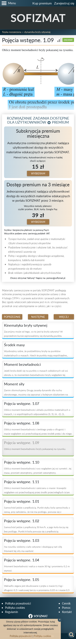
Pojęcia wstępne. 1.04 (21, 560)
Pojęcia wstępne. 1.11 (21, 482)
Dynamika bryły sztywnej (37, 31)
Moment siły (14, 384)
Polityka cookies (15, 607)
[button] (8, 3)
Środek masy (14, 345)
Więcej (64, 316)
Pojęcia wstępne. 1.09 (21, 442)
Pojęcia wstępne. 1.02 (21, 521)
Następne (38, 316)
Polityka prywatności (18, 603)
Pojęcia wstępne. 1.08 (21, 423)
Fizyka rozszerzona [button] (11, 31)
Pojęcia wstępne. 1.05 (21, 579)
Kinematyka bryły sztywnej (25, 325)
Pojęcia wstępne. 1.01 (21, 501)
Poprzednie (12, 316)
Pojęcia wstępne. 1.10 (21, 462)
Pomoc (66, 607)
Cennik (66, 603)
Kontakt (67, 612)
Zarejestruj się (64, 3)
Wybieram (38, 173)
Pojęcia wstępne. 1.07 (21, 403)
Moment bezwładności (22, 364)
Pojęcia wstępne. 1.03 (21, 540)
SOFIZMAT (38, 17)
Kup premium (42, 3)
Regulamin (11, 612)
